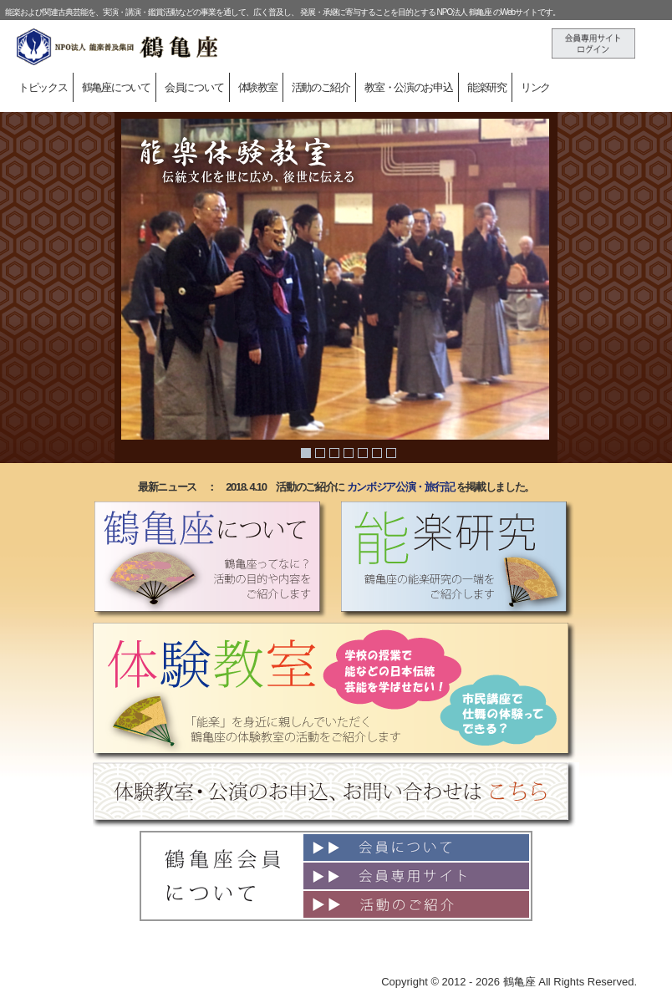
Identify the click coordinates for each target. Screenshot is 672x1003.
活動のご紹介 (321, 87)
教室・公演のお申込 (408, 87)
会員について (194, 87)
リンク (535, 87)
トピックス (43, 87)
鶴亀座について (116, 87)
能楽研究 (487, 87)
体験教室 (257, 87)
